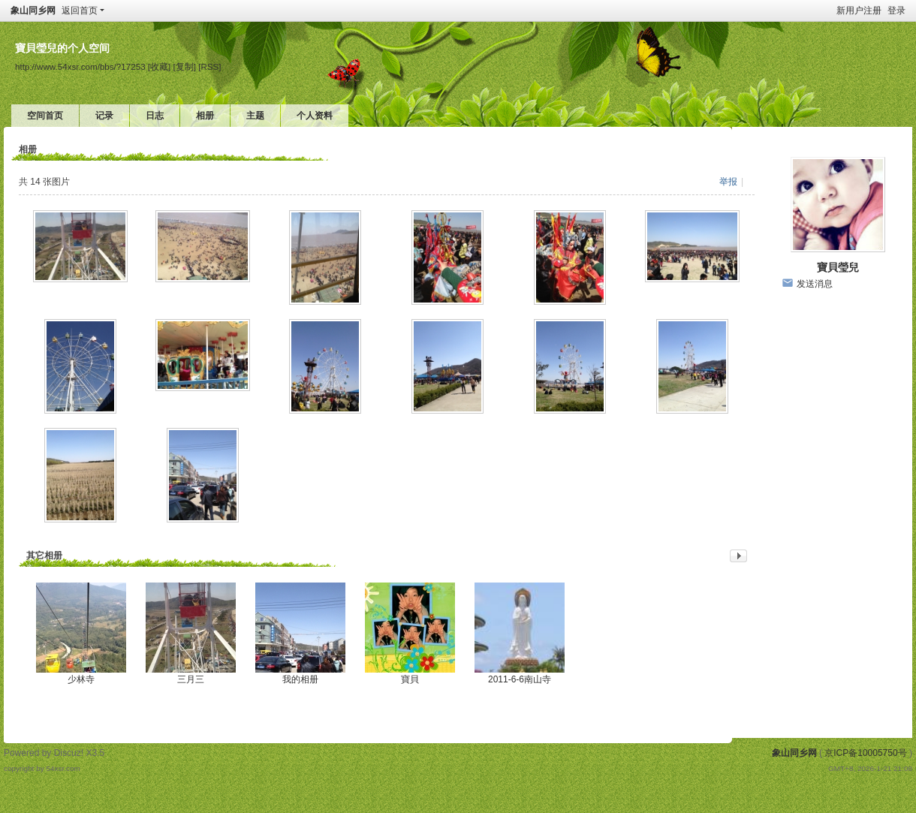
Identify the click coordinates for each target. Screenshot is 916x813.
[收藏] (159, 66)
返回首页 (80, 10)
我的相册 (300, 679)
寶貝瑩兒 (838, 267)
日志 (155, 115)
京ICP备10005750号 (865, 753)
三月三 (190, 679)
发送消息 (815, 284)
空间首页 (45, 115)
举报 (728, 181)
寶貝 (410, 679)
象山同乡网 (33, 10)
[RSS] (209, 66)
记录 (104, 115)
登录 (896, 10)
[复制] (184, 66)
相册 (205, 115)
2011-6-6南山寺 (519, 679)
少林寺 (81, 679)
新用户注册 (858, 10)
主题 (255, 115)
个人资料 (315, 115)
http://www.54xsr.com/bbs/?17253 (80, 66)
